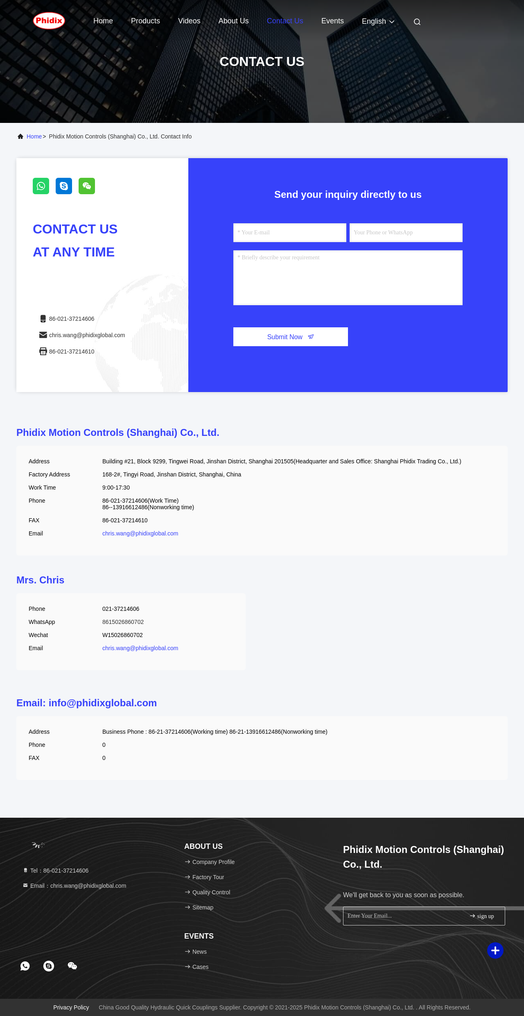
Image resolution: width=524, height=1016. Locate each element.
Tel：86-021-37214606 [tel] (55, 870)
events (332, 21)
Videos (189, 21)
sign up (481, 915)
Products (145, 21)
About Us (234, 21)
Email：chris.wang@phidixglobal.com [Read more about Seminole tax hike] (74, 885)
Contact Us (285, 21)
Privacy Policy (71, 1007)
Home (103, 21)
